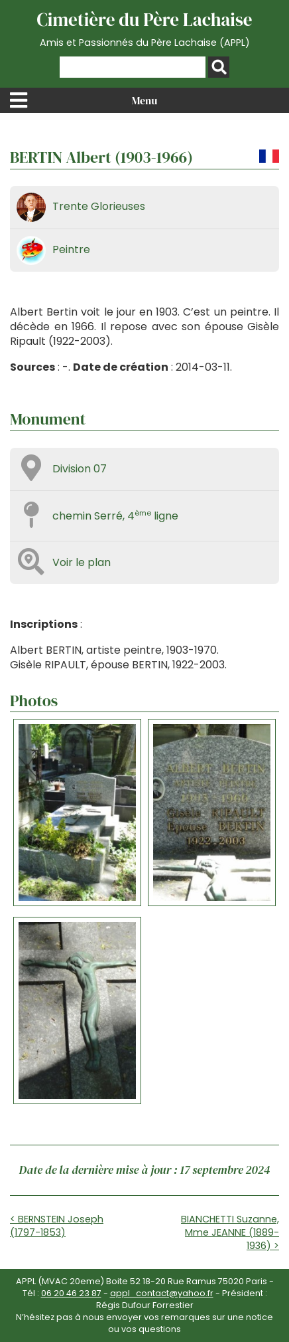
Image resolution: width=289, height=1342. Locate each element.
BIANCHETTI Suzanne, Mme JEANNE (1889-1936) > (230, 1232)
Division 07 (79, 468)
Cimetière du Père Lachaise (144, 28)
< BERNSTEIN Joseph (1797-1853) (56, 1225)
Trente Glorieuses (98, 206)
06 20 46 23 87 (71, 1293)
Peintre (71, 249)
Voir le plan (81, 562)
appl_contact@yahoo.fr (161, 1293)
